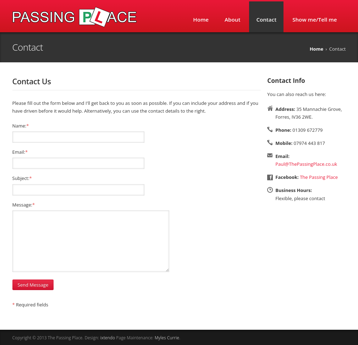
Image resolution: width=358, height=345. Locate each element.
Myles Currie (167, 337)
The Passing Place (319, 177)
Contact (266, 19)
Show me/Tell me (314, 19)
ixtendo (107, 337)
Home (201, 19)
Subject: (22, 178)
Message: (23, 205)
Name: (20, 126)
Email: (20, 152)
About (232, 19)
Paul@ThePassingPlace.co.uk (306, 164)
